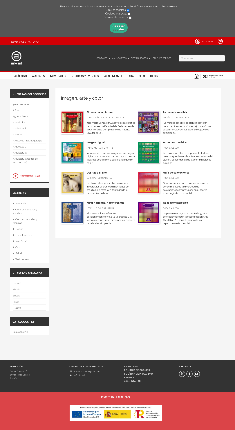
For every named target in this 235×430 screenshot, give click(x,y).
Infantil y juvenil (23, 235)
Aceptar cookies (119, 27)
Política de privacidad (138, 374)
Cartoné (17, 283)
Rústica (17, 307)
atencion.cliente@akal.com (87, 371)
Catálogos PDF (21, 332)
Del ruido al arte (97, 172)
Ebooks (129, 377)
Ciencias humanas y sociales (25, 211)
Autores (38, 76)
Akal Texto (137, 76)
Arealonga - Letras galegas (27, 140)
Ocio (16, 247)
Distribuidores (139, 58)
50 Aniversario (21, 104)
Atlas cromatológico (175, 203)
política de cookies (168, 6)
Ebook (16, 289)
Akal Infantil (113, 76)
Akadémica (19, 122)
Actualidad (20, 203)
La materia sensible (175, 112)
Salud (17, 253)
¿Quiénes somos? (161, 58)
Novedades (58, 76)
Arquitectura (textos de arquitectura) (25, 160)
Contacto (102, 58)
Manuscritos (119, 58)
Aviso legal (131, 366)
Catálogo (19, 76)
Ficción (18, 229)
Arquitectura (20, 152)
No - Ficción (20, 241)
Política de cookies (137, 370)
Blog (154, 76)
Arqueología (19, 146)
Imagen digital (96, 142)
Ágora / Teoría (20, 116)
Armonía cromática (175, 142)
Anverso (17, 134)
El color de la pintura (100, 112)
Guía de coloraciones (176, 172)
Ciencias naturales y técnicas (25, 220)
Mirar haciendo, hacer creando (105, 203)
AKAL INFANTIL (132, 381)
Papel (16, 301)
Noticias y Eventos (85, 76)
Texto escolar (21, 259)
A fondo (17, 110)
